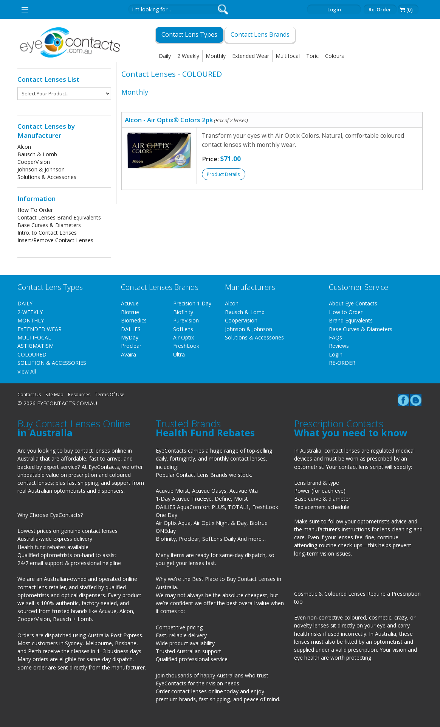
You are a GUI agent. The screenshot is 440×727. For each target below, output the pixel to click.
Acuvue (130, 303)
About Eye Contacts (353, 303)
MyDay (129, 337)
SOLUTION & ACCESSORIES (51, 362)
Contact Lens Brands (260, 34)
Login (334, 9)
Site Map (54, 394)
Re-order (380, 9)
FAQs (335, 337)
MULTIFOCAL (34, 337)
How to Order (346, 312)
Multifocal (288, 55)
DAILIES (131, 329)
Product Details (223, 174)
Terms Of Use (109, 394)
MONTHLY (30, 320)
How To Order (35, 209)
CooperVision (33, 161)
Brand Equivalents (351, 320)
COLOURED (31, 354)
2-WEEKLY (30, 312)
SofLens (183, 329)
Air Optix (183, 337)
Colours (334, 55)
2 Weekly (188, 55)
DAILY (25, 303)
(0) (409, 9)
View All (26, 371)
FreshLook (186, 345)
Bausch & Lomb (37, 154)
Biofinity (183, 312)
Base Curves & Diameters (49, 225)
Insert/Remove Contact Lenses (55, 240)
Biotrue (130, 312)
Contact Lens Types (189, 34)
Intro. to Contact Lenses (47, 232)
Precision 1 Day (192, 303)
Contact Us (29, 394)
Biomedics (134, 320)
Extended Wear (250, 55)
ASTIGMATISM (35, 345)
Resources (79, 394)
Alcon (24, 146)
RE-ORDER (342, 362)
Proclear (131, 345)
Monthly (216, 55)
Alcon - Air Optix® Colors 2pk (186, 119)
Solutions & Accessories (46, 177)
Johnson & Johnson (41, 169)
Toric (312, 55)
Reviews (339, 345)
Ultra (179, 354)
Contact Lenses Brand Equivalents (59, 217)
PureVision (186, 320)
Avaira (128, 354)
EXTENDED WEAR (39, 329)
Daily (165, 55)
